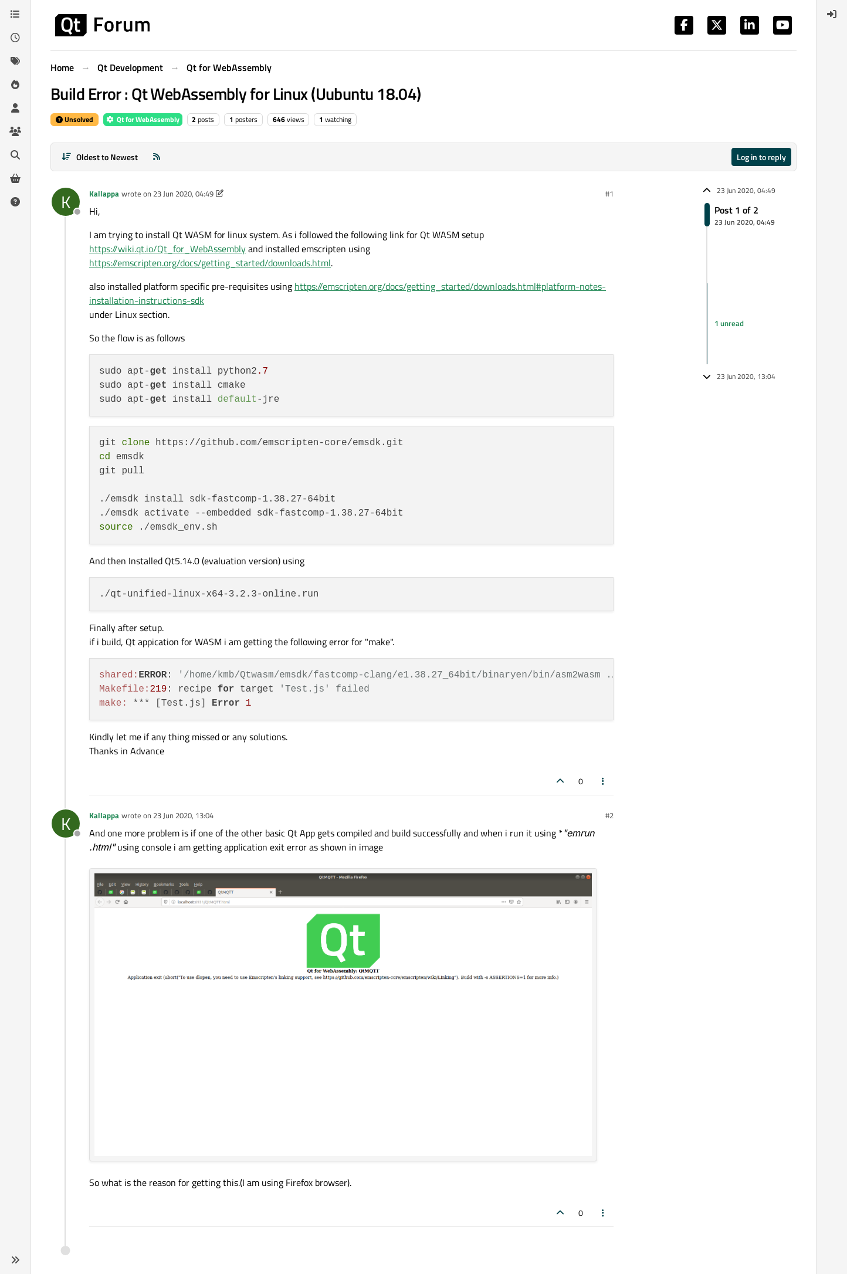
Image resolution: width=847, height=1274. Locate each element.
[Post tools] (603, 781)
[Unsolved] (15, 201)
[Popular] (15, 84)
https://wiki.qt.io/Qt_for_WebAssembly (167, 249)
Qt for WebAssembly (142, 119)
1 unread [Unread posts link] (729, 323)
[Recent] (15, 37)
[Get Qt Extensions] (15, 178)
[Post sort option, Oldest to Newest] (99, 157)
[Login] (831, 14)
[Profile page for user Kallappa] (66, 202)
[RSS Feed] (156, 157)
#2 (609, 815)
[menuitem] (831, 14)
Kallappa (104, 193)
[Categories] (15, 14)
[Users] (15, 108)
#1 (609, 193)
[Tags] (15, 61)
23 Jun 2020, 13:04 (183, 815)
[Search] (15, 154)
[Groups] (15, 131)
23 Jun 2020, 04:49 (183, 193)
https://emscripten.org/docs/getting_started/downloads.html (210, 263)
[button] (15, 1260)
